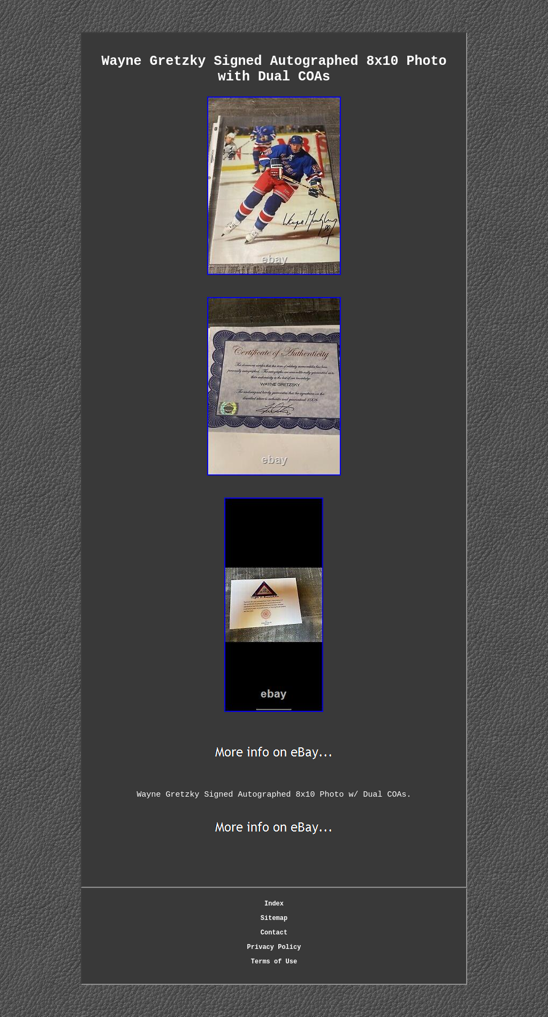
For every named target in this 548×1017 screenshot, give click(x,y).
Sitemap (274, 918)
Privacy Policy (274, 947)
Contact (274, 933)
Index (274, 904)
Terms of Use (274, 962)
